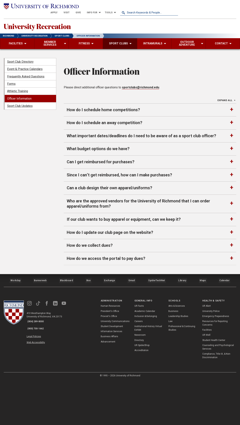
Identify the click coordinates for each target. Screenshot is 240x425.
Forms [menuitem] (11, 79)
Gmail (132, 327)
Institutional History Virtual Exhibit (148, 373)
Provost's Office (109, 361)
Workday (15, 327)
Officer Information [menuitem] (19, 94)
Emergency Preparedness (215, 361)
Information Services (111, 376)
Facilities (207, 375)
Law (170, 366)
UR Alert (206, 351)
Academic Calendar (144, 356)
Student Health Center (213, 385)
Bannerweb (40, 327)
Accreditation (141, 395)
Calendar (224, 327)
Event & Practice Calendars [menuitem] (25, 64)
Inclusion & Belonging (145, 361)
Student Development (112, 371)
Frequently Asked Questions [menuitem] (25, 72)
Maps (202, 327)
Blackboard (66, 327)
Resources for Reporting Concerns (215, 368)
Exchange (109, 327)
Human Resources (110, 351)
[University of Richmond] (33, 5)
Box (88, 327)
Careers (138, 366)
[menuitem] (112, 6)
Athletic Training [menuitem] (17, 87)
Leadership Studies (178, 361)
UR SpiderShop (141, 390)
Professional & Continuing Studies (181, 373)
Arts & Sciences (176, 351)
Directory (139, 385)
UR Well (206, 380)
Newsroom (140, 380)
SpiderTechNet (156, 327)
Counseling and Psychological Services (218, 392)
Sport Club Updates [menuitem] (20, 101)
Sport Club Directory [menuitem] (20, 57)
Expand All (225, 149)
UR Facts (139, 351)
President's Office (110, 356)
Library (182, 327)
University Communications (115, 366)
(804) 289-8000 (38, 366)
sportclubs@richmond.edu (140, 136)
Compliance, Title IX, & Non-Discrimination (216, 400)
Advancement (108, 386)
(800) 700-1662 (38, 371)
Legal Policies (37, 378)
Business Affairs (109, 381)
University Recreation (46, 20)
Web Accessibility (39, 382)
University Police (211, 356)
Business (173, 356)
